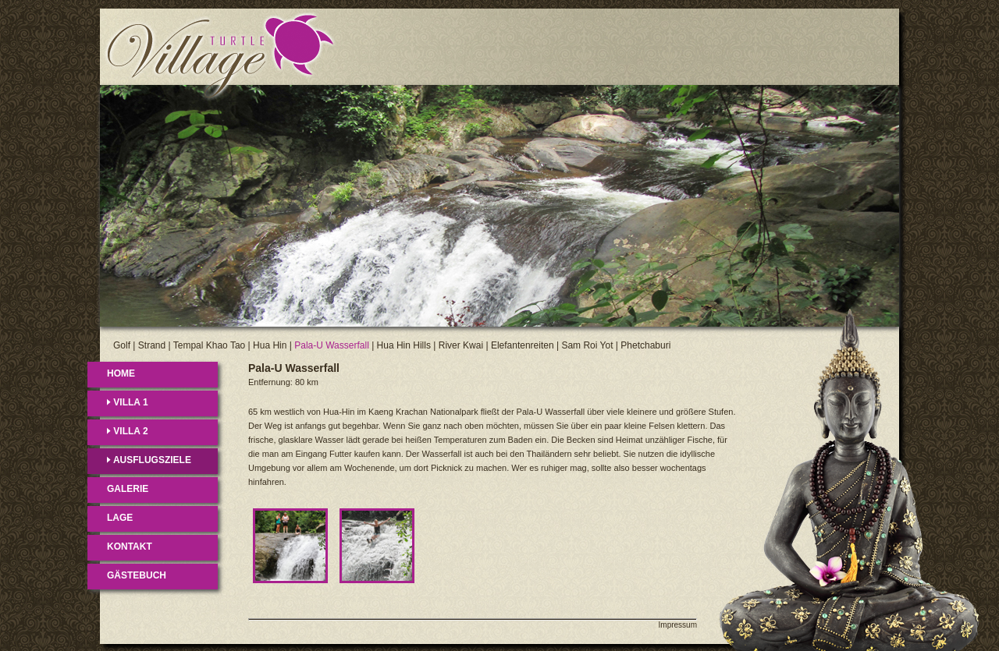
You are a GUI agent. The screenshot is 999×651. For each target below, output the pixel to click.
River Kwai (461, 345)
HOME (121, 373)
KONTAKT (129, 546)
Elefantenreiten (522, 345)
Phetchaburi (645, 345)
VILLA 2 (127, 431)
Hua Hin (269, 345)
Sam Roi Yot (587, 345)
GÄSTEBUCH (136, 575)
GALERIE (127, 488)
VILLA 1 (127, 402)
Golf (121, 345)
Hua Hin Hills (404, 345)
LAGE (120, 517)
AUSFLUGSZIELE (149, 460)
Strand (151, 345)
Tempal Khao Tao (209, 345)
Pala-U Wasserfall (331, 345)
